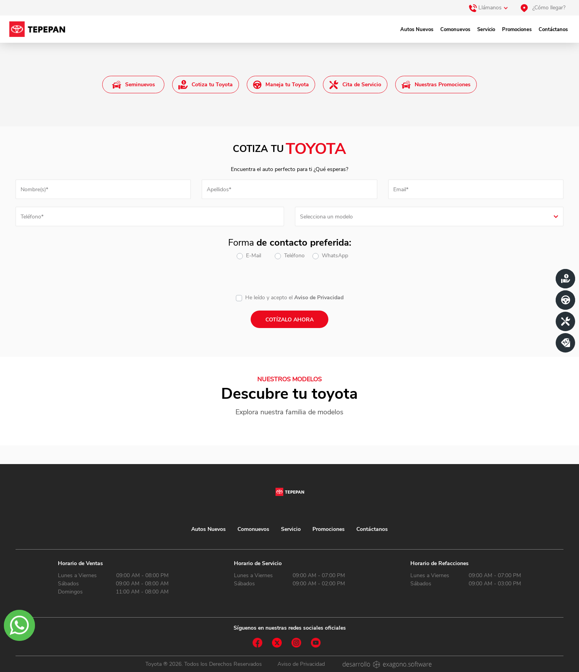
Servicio (486, 29)
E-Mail (253, 255)
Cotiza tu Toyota (205, 84)
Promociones (517, 29)
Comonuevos (455, 29)
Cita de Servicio (355, 84)
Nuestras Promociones (436, 85)
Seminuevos (133, 85)
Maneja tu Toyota (281, 84)
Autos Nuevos (416, 29)
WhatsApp (335, 255)
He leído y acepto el (269, 297)
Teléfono (294, 255)
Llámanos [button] (485, 8)
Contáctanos (553, 29)
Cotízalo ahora (289, 319)
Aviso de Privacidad (319, 297)
